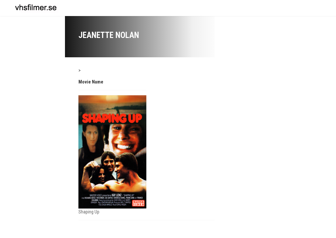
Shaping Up (88, 211)
